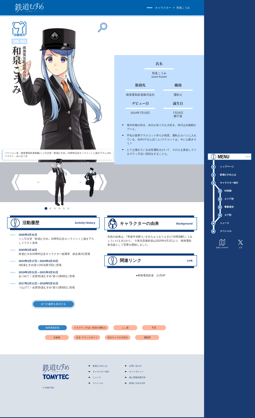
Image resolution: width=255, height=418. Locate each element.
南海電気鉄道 (52, 328)
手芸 (154, 328)
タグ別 (228, 221)
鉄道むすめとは (229, 179)
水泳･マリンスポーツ (87, 338)
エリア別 (230, 204)
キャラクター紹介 (230, 187)
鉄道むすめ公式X (137, 384)
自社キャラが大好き (117, 338)
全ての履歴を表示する (53, 304)
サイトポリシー (136, 372)
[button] (46, 208)
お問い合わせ (135, 366)
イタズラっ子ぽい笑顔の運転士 (90, 328)
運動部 (147, 338)
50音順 (228, 195)
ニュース (225, 229)
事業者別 (230, 212)
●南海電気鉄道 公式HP (150, 275)
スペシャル (227, 237)
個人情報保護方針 (137, 378)
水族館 (56, 338)
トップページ (228, 170)
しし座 (125, 328)
